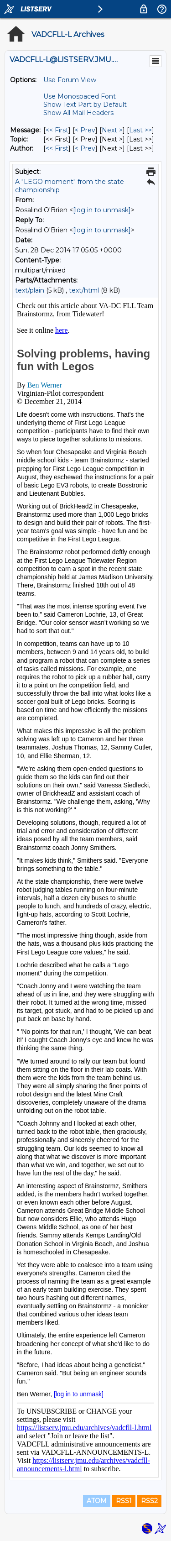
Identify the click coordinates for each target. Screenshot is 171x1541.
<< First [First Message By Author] (57, 148)
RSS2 (149, 1501)
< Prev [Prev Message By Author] (85, 148)
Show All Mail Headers (78, 113)
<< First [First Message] (57, 130)
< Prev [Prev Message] (85, 130)
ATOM (97, 1501)
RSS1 (124, 1501)
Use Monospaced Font (79, 96)
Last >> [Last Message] (140, 130)
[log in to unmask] (102, 210)
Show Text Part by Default (85, 104)
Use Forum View (69, 80)
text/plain (29, 290)
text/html (84, 290)
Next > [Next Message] (112, 130)
